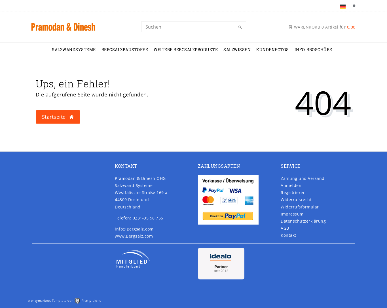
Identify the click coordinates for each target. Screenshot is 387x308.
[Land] (342, 6)
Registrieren (293, 192)
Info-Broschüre (313, 49)
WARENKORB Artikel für (322, 27)
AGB (285, 228)
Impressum (292, 214)
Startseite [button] (58, 116)
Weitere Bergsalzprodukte (186, 49)
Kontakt (288, 235)
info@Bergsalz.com (134, 229)
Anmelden (291, 185)
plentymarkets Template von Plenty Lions (64, 300)
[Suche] (354, 6)
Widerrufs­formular (300, 207)
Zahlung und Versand (303, 178)
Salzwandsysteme (74, 49)
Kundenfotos (272, 49)
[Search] (193, 26)
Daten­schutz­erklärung (303, 221)
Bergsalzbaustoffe (124, 49)
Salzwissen (237, 49)
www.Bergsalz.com (134, 236)
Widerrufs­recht (296, 199)
